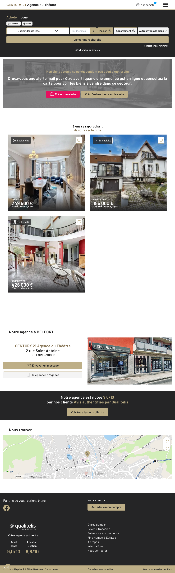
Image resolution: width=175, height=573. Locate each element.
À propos (93, 542)
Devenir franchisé (99, 529)
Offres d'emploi (97, 524)
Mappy (34, 477)
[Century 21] (31, 5)
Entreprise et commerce (103, 533)
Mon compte (145, 4)
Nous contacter (97, 550)
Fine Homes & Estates (102, 537)
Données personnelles (100, 569)
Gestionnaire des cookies (157, 569)
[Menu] (166, 4)
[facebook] (6, 508)
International (96, 546)
